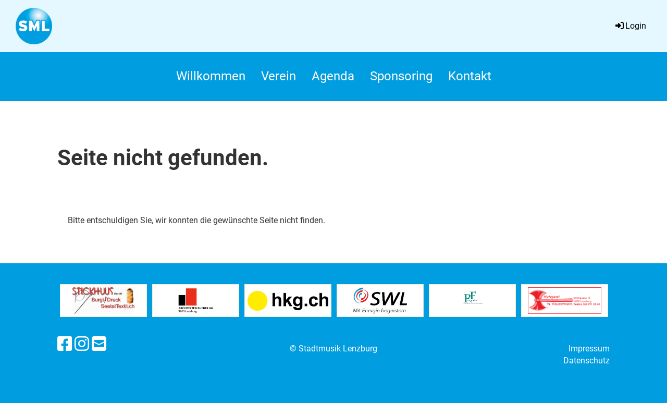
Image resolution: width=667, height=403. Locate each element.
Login (630, 26)
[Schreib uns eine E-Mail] (99, 344)
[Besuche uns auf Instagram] (82, 344)
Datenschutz (586, 360)
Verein (278, 76)
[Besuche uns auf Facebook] (64, 344)
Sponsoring (401, 76)
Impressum (589, 348)
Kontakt (469, 76)
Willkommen (210, 76)
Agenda (333, 76)
